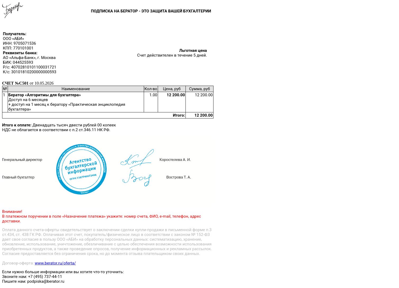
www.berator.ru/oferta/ (55, 263)
